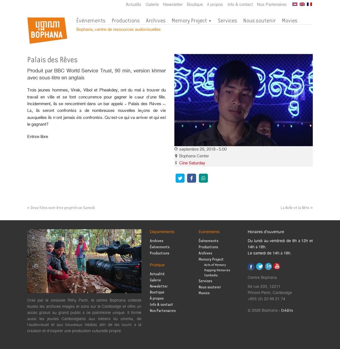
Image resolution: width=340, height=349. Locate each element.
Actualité (133, 4)
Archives (156, 20)
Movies (289, 20)
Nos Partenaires (272, 4)
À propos (215, 4)
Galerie (152, 4)
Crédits (287, 311)
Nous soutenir (259, 20)
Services (227, 20)
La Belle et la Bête (295, 208)
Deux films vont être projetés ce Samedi (63, 208)
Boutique (195, 4)
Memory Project (189, 20)
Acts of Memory (215, 265)
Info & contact (240, 4)
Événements (90, 20)
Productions (126, 20)
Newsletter (173, 4)
